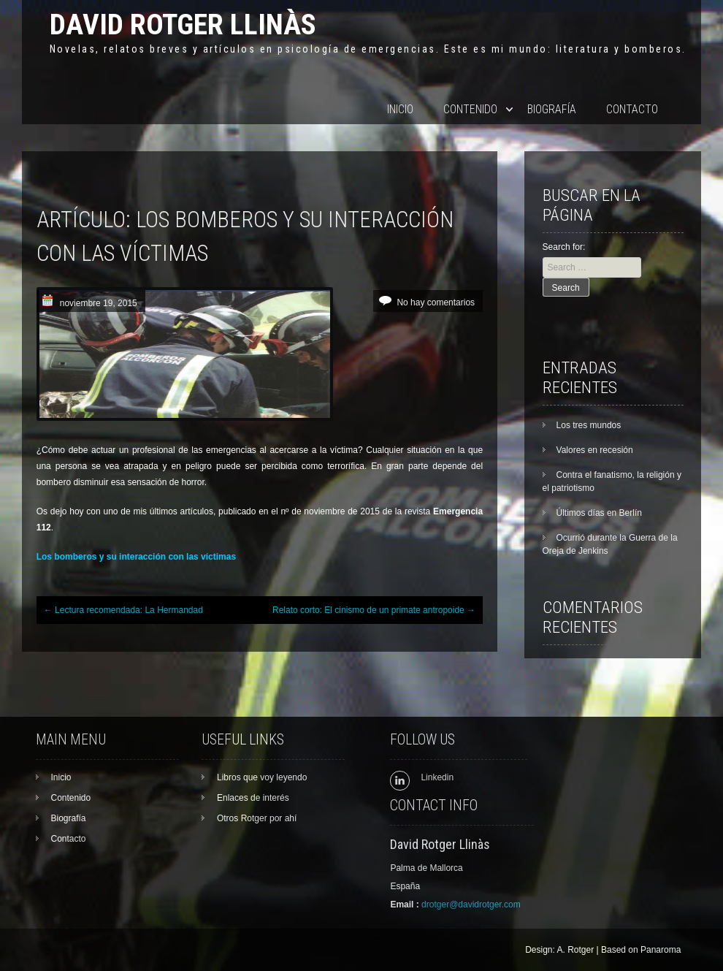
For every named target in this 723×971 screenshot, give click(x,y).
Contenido (470, 109)
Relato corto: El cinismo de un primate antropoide (373, 610)
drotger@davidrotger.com (471, 904)
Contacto (632, 109)
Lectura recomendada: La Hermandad (123, 610)
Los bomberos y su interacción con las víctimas (136, 557)
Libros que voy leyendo (262, 777)
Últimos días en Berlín (599, 513)
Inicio (400, 109)
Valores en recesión (594, 450)
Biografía (551, 109)
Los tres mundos (588, 425)
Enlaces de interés (253, 798)
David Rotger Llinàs (183, 24)
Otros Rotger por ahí (257, 818)
